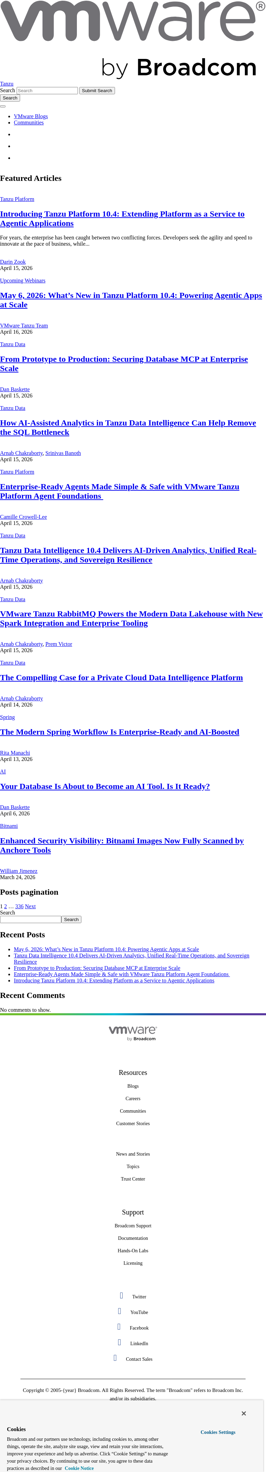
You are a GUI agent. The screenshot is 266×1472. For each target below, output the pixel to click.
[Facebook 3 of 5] (133, 1326)
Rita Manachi (15, 753)
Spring (7, 717)
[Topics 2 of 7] (133, 1166)
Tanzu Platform (17, 199)
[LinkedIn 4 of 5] (133, 1342)
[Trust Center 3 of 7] (133, 1179)
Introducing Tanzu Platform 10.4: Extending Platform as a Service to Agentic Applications (114, 980)
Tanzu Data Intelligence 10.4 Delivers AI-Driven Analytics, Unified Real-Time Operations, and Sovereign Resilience (128, 555)
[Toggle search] (10, 98)
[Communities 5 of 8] (133, 1111)
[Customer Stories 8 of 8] (133, 1124)
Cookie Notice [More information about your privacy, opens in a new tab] (79, 1468)
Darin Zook (13, 262)
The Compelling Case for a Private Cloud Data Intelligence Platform (121, 677)
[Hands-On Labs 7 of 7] (133, 1251)
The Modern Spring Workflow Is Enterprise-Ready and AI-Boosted (119, 731)
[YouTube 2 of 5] (133, 1311)
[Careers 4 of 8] (133, 1099)
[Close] (243, 1413)
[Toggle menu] (3, 106)
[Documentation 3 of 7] (133, 1238)
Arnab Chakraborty (21, 453)
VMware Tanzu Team (24, 325)
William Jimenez (18, 871)
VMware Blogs (31, 116)
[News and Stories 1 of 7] (133, 1154)
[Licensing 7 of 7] (133, 1263)
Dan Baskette (15, 389)
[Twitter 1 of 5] (133, 1295)
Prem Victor (58, 644)
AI (3, 771)
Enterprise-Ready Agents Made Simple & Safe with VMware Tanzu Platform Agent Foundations (122, 974)
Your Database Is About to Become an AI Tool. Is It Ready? (105, 786)
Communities (29, 122)
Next (30, 906)
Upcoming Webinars (22, 280)
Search (7, 90)
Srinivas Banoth (63, 453)
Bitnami (9, 826)
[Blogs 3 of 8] (133, 1086)
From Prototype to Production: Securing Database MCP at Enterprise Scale (97, 968)
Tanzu (7, 84)
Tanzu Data (12, 344)
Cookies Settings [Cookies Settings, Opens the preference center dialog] (218, 1432)
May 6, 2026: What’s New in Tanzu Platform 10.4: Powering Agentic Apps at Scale (106, 949)
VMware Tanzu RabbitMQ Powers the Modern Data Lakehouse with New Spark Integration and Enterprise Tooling (131, 618)
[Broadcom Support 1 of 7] (133, 1226)
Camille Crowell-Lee (23, 517)
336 (19, 906)
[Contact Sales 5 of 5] (133, 1357)
